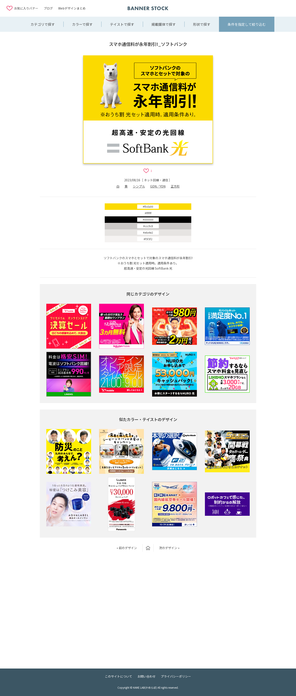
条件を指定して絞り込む (247, 24)
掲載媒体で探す (163, 24)
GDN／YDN (158, 186)
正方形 (175, 186)
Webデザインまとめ (72, 8)
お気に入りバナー (26, 8)
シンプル (139, 186)
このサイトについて (118, 676)
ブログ (48, 8)
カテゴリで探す (43, 24)
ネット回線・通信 (156, 180)
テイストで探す (122, 24)
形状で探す (201, 24)
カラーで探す (82, 24)
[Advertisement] (255, 8)
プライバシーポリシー (176, 676)
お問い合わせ (146, 676)
